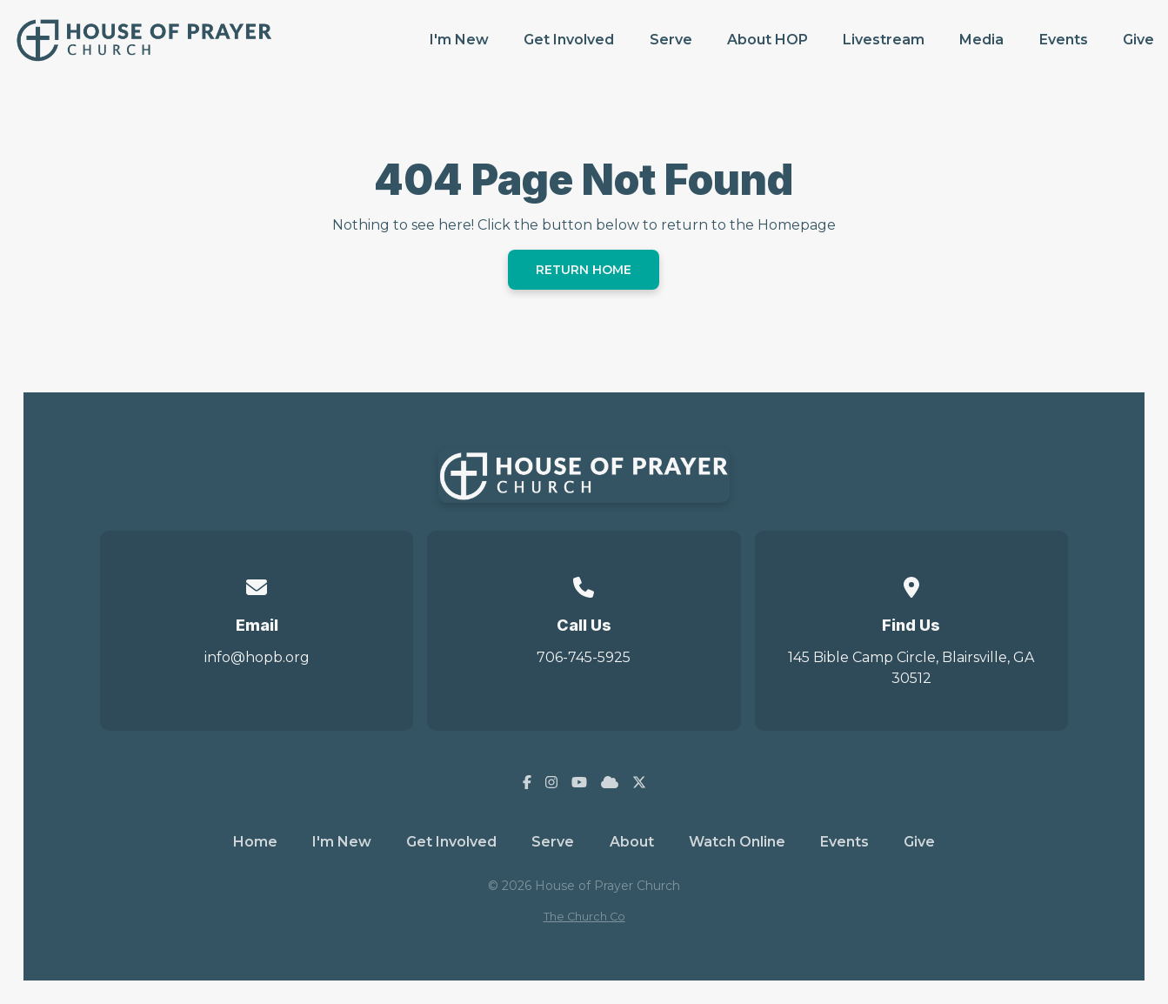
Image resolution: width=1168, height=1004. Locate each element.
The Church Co (584, 916)
